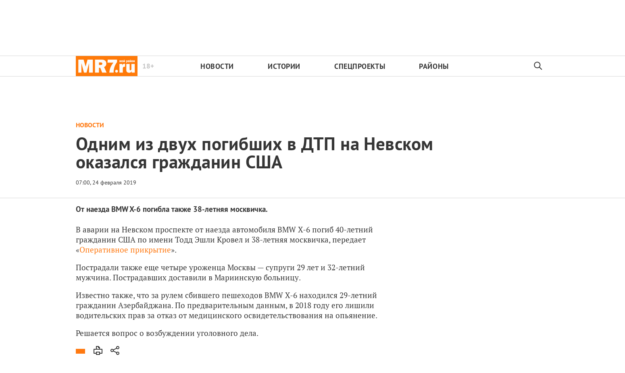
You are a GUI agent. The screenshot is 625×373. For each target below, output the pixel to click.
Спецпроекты (359, 66)
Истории (284, 66)
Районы (433, 66)
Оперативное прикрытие (125, 250)
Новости (217, 66)
